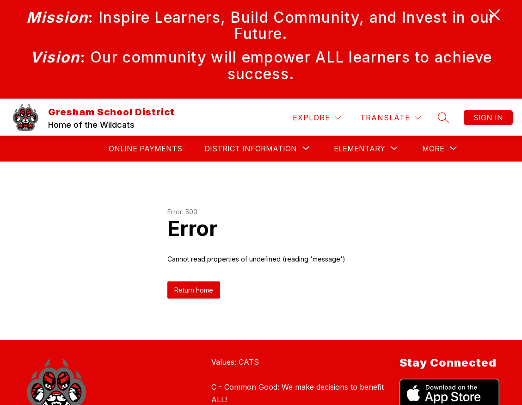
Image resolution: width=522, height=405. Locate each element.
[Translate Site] (390, 118)
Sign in (488, 117)
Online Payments (145, 148)
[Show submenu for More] (433, 148)
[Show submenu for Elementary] (359, 148)
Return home (193, 290)
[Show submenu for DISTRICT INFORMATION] (250, 148)
